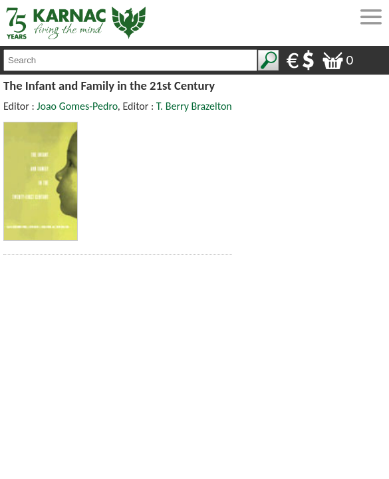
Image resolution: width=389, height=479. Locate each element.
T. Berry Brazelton (194, 106)
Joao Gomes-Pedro (77, 106)
